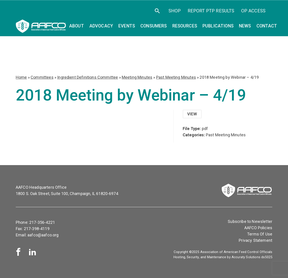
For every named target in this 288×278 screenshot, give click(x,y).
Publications (218, 26)
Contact (266, 26)
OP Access (253, 10)
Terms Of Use (259, 234)
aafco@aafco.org (42, 235)
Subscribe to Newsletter (250, 221)
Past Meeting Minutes (176, 77)
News (245, 26)
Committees (42, 77)
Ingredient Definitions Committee (87, 77)
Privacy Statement (255, 240)
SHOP (175, 10)
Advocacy (101, 26)
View (192, 114)
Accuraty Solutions (246, 257)
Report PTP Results (211, 10)
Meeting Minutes (137, 77)
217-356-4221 (42, 222)
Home (21, 77)
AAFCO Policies (258, 227)
